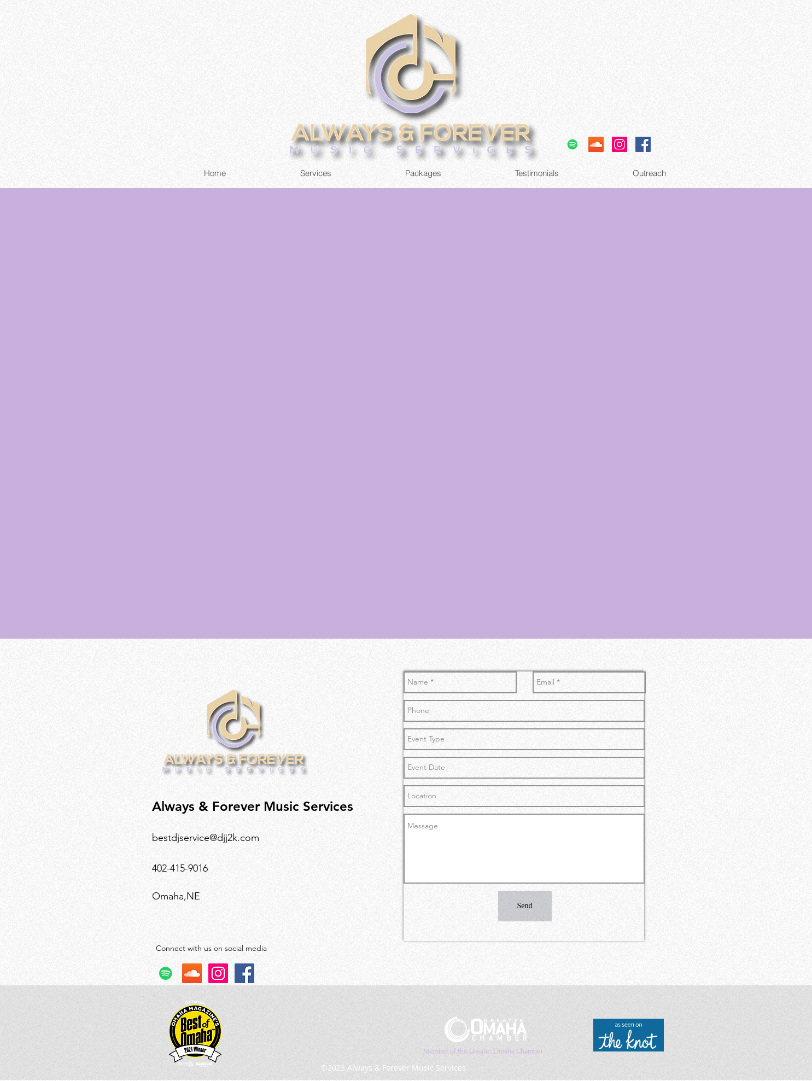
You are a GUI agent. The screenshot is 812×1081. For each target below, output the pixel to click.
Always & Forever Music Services (252, 806)
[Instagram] (619, 144)
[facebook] (643, 144)
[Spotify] (572, 144)
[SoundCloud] (596, 144)
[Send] (525, 906)
